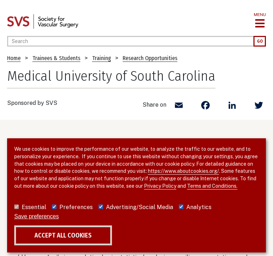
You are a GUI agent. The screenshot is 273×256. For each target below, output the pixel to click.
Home (14, 58)
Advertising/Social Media (139, 207)
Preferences (76, 207)
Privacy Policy (160, 186)
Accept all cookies (63, 235)
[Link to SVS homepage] (42, 21)
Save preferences (36, 216)
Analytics (199, 207)
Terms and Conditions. (212, 186)
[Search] (130, 41)
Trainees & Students (56, 58)
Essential (34, 207)
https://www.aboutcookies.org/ (183, 171)
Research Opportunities (150, 58)
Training (101, 58)
